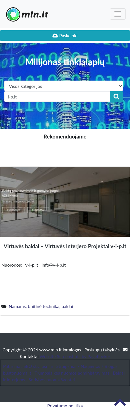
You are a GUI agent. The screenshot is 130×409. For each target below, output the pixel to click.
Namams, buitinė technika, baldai (41, 306)
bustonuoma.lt (17, 372)
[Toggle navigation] (118, 14)
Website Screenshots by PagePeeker (75, 356)
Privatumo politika (65, 405)
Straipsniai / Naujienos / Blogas (86, 366)
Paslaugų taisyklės (103, 349)
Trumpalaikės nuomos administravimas (72, 372)
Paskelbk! (65, 35)
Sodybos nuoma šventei (51, 379)
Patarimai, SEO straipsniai (28, 366)
